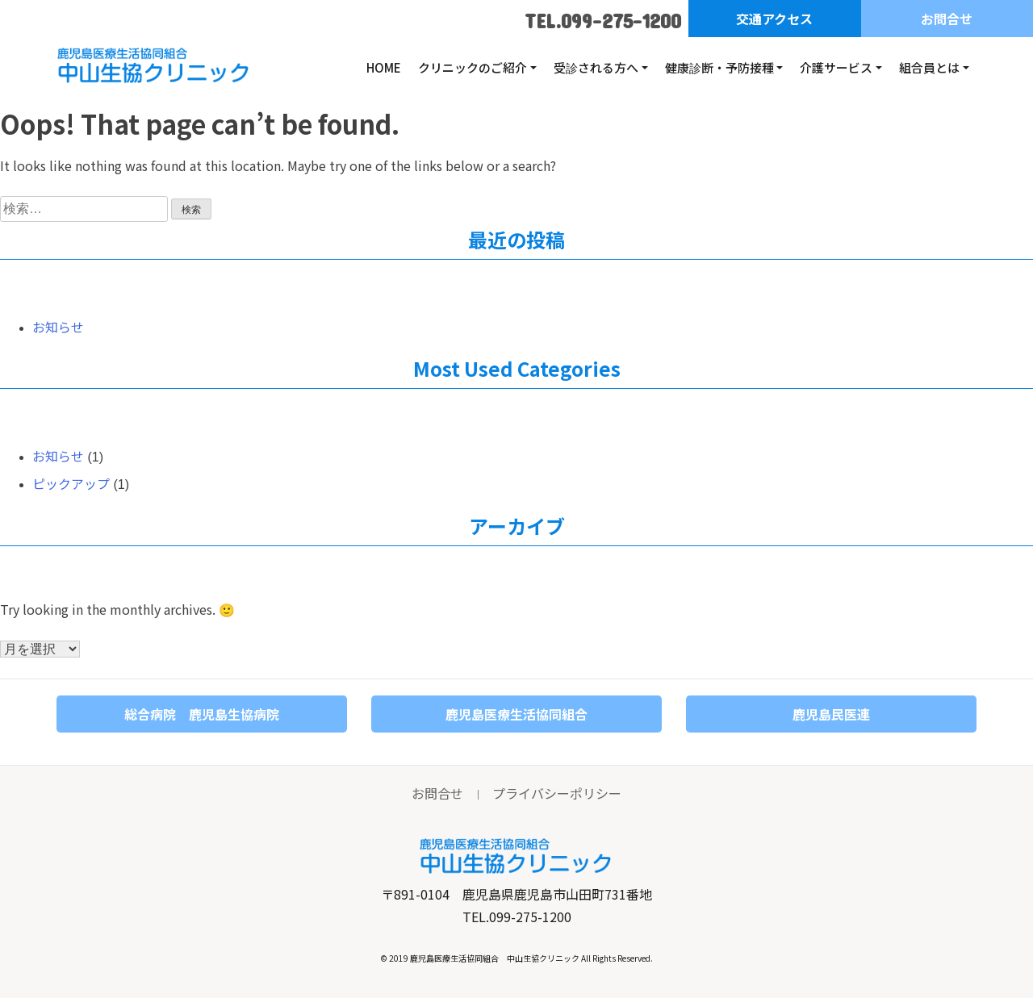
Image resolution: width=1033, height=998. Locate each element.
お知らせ (58, 326)
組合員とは (929, 67)
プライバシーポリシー (556, 793)
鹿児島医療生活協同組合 (516, 714)
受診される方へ (596, 67)
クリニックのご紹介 (472, 67)
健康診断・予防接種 (719, 67)
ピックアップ (71, 483)
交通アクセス (774, 18)
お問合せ (946, 18)
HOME (383, 67)
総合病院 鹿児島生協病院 (201, 714)
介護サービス (836, 67)
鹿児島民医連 (831, 714)
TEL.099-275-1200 (603, 20)
